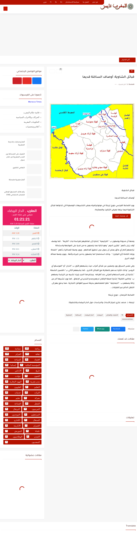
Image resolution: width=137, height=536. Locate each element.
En (61, 2)
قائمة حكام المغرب (31, 112)
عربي (45, 2)
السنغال (32, 420)
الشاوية (69, 315)
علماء (33, 431)
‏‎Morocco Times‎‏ (34, 102)
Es (56, 2)
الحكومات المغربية (31, 122)
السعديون (22, 442)
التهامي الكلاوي (19, 168)
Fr (51, 2)
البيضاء (100, 315)
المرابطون (32, 414)
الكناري (12, 420)
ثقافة (32, 354)
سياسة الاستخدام (72, 2)
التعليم (32, 387)
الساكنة (78, 315)
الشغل (32, 403)
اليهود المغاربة (13, 381)
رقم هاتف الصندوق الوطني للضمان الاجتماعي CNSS (14, 193)
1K (132, 71)
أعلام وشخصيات (32, 126)
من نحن (95, 2)
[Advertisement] (68, 35)
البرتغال (12, 409)
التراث (32, 392)
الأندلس (13, 370)
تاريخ (33, 370)
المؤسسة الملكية (30, 365)
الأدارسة (13, 425)
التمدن (33, 436)
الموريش (13, 431)
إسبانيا (10, 365)
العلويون (13, 387)
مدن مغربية (33, 381)
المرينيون (32, 409)
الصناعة (13, 403)
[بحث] (5, 9)
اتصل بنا (86, 2)
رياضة (32, 348)
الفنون (32, 376)
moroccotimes (127, 319)
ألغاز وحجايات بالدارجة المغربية (16, 143)
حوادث (13, 376)
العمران (32, 425)
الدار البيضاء (89, 315)
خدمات (13, 392)
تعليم (12, 398)
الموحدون (12, 414)
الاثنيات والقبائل (112, 315)
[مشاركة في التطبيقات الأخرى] (76, 329)
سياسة (13, 348)
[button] (118, 329)
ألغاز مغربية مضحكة (17, 180)
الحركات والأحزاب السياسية (27, 117)
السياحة (13, 359)
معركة (32, 398)
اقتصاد (32, 359)
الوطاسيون (13, 436)
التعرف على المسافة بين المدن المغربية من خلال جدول (15, 157)
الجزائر (13, 354)
